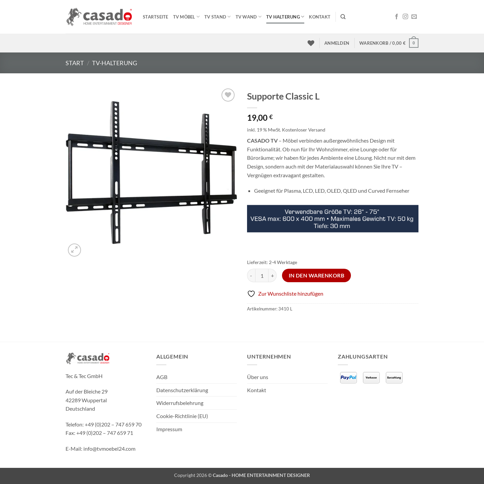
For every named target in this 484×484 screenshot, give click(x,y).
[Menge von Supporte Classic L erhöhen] (273, 275)
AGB (161, 377)
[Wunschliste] (311, 43)
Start (75, 63)
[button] (336, 43)
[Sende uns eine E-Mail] (414, 17)
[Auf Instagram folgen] (405, 17)
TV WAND (248, 16)
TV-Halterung (114, 63)
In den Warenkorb (316, 275)
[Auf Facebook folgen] (396, 17)
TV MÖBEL (186, 16)
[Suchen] (343, 16)
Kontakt (319, 17)
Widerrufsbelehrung (179, 403)
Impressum (169, 429)
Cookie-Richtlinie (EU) (182, 416)
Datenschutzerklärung (182, 390)
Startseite (155, 17)
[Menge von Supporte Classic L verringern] (251, 275)
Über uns (257, 377)
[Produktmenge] (262, 275)
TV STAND (217, 16)
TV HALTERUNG (285, 16)
